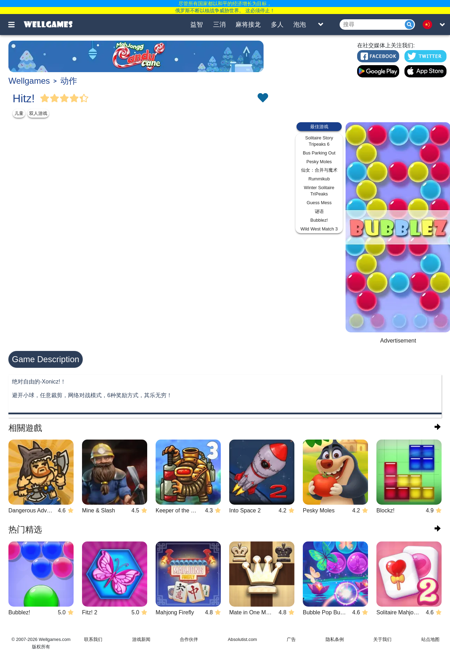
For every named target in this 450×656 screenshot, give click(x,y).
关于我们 (382, 639)
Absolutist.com (242, 639)
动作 (68, 80)
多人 (277, 24)
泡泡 (299, 24)
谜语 (319, 211)
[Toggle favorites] (262, 98)
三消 (219, 24)
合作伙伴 (189, 639)
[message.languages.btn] (429, 24)
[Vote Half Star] (84, 98)
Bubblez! (319, 220)
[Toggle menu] (15, 24)
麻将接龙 (248, 24)
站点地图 (430, 639)
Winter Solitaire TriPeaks (319, 190)
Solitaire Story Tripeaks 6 (319, 141)
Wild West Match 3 (319, 229)
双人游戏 (38, 113)
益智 (196, 24)
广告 (291, 639)
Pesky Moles (319, 161)
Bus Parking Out (319, 153)
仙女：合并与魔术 (319, 170)
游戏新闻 (141, 639)
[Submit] (409, 24)
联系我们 (93, 639)
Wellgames (29, 80)
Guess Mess (319, 202)
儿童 (18, 113)
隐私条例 (335, 639)
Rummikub (319, 178)
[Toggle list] (320, 24)
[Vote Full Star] (45, 98)
